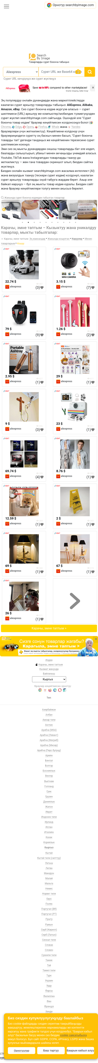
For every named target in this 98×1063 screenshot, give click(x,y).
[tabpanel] (49, 209)
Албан (49, 714)
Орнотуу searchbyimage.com (70, 5)
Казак (49, 837)
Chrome (6, 126)
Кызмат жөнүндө (48, 669)
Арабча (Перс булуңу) (49, 750)
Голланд (49, 786)
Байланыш (49, 673)
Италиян (49, 832)
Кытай (49, 853)
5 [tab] (46, 222)
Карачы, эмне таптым (49, 664)
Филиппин (49, 996)
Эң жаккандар (37, 238)
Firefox (42, 126)
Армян (49, 755)
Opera (30, 126)
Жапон (49, 806)
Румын (49, 924)
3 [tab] (34, 222)
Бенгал (49, 760)
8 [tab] (64, 222)
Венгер (49, 775)
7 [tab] (58, 222)
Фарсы (49, 990)
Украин (49, 980)
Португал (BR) (49, 909)
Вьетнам (49, 781)
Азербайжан (49, 709)
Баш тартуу (51, 1050)
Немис (49, 888)
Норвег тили (49, 893)
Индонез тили (49, 817)
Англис (49, 725)
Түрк (49, 975)
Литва (49, 868)
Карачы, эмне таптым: (16, 238)
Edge (19, 126)
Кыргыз (49, 847)
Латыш (49, 863)
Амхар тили (49, 719)
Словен (49, 950)
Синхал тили (49, 939)
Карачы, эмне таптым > (49, 628)
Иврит (49, 811)
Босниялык (49, 770)
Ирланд (49, 822)
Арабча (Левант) (49, 735)
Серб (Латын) (49, 934)
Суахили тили (49, 955)
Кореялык (49, 842)
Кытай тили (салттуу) (49, 858)
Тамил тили (49, 970)
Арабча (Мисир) (49, 745)
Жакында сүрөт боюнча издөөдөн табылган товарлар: (34, 197)
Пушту (48, 919)
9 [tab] (70, 222)
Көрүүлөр (77, 238)
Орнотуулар (21, 1050)
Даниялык (49, 801)
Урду (49, 985)
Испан (48, 827)
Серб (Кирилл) (49, 929)
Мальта (49, 883)
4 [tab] (40, 222)
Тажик (49, 960)
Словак (49, 945)
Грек (48, 791)
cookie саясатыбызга (73, 1035)
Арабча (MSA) (48, 730)
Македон (49, 873)
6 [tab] (52, 222)
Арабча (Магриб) (49, 740)
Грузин (49, 796)
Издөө (49, 660)
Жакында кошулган (59, 238)
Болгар (49, 765)
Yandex (75, 126)
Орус (49, 898)
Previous (4, 210)
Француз (49, 1006)
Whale (55, 126)
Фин (49, 1001)
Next (94, 210)
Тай (49, 965)
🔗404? (6, 249)
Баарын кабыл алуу (80, 1050)
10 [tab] (76, 222)
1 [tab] (22, 222)
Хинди (49, 1011)
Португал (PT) (49, 914)
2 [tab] (28, 222)
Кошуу (20, 243)
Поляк (48, 903)
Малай (49, 878)
